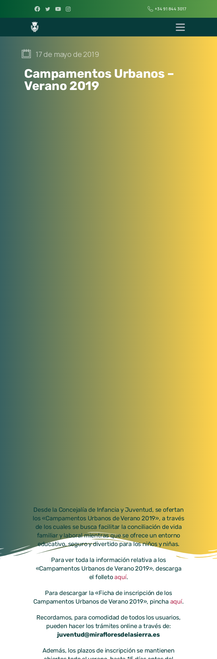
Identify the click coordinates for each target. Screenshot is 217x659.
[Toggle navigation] (180, 27)
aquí (120, 577)
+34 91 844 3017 (167, 9)
